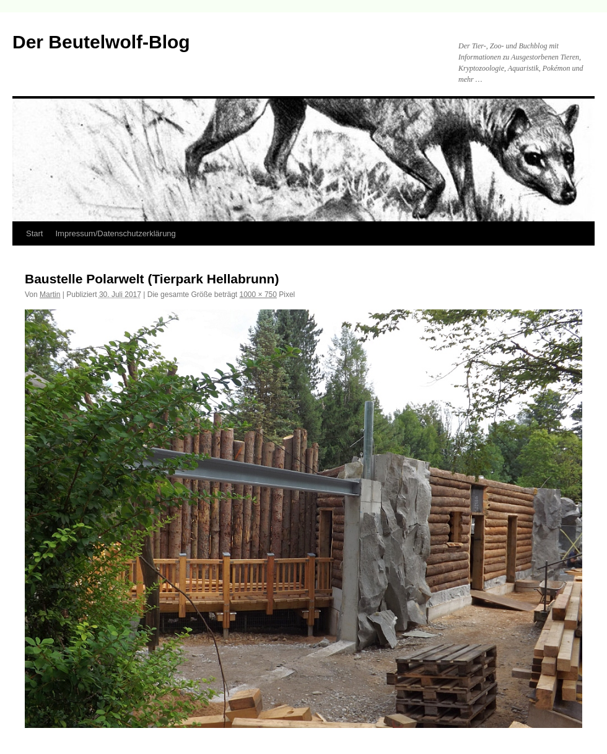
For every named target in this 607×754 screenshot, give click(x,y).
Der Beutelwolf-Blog (101, 42)
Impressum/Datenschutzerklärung (115, 233)
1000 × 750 (258, 294)
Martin (50, 294)
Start (34, 233)
